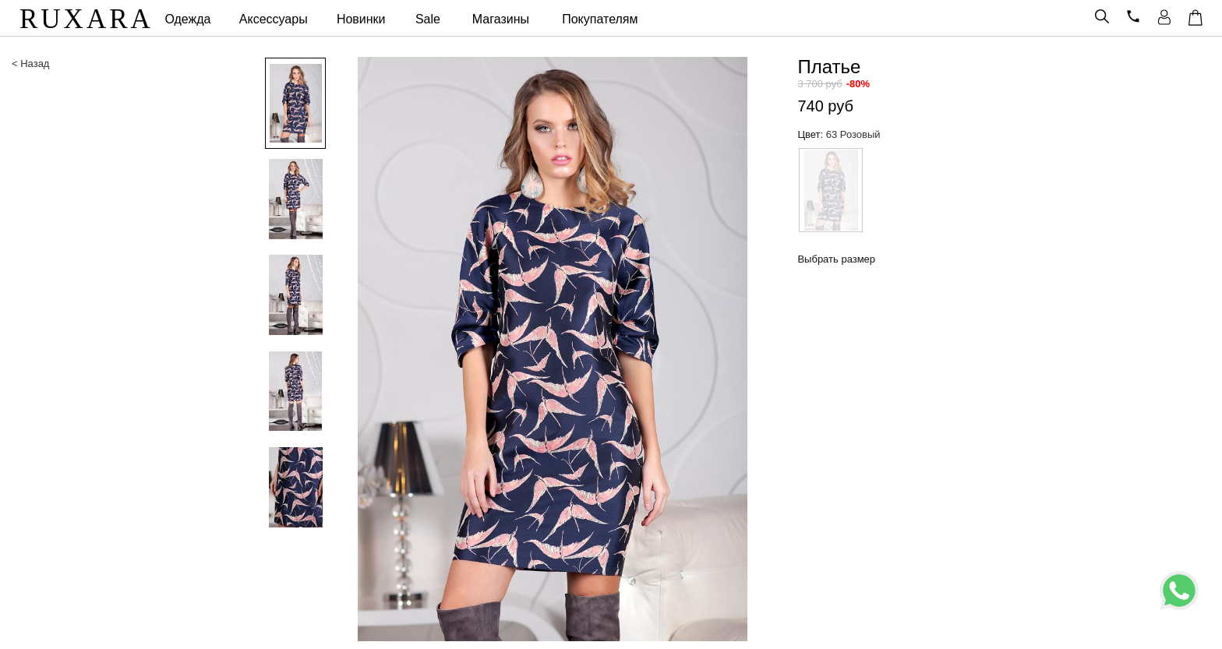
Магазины (500, 19)
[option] (290, 105)
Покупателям (599, 19)
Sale (427, 19)
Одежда (187, 19)
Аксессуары (273, 19)
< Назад (30, 63)
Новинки (361, 19)
